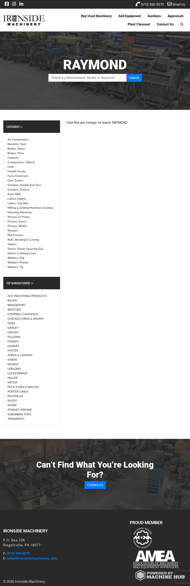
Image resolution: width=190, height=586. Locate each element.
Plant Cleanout (139, 24)
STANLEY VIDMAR (19, 409)
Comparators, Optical (21, 162)
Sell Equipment (129, 16)
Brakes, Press (15, 153)
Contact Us (165, 24)
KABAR (12, 359)
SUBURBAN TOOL (19, 414)
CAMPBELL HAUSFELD (22, 314)
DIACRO (12, 332)
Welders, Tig (15, 267)
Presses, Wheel (17, 226)
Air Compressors (17, 139)
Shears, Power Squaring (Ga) (25, 248)
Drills (10, 166)
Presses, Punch (16, 221)
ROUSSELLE (15, 396)
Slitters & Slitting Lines (21, 253)
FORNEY (13, 341)
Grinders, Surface (18, 189)
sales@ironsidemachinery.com (32, 558)
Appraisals (176, 16)
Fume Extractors (17, 176)
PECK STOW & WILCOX (23, 387)
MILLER (12, 377)
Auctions (154, 16)
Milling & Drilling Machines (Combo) (30, 207)
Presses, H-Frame (18, 217)
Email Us (176, 4)
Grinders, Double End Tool (24, 185)
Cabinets (13, 157)
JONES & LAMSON (19, 355)
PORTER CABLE (17, 391)
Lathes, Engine (16, 198)
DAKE (11, 323)
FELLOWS (14, 337)
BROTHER (14, 309)
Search (134, 78)
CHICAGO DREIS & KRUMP (25, 318)
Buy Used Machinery (96, 16)
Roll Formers (15, 235)
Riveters (12, 230)
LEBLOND (14, 368)
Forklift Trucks (16, 171)
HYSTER (12, 350)
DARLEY (12, 327)
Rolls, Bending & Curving (23, 239)
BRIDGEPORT (16, 305)
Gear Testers (15, 180)
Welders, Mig (15, 257)
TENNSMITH (15, 418)
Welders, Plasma (17, 262)
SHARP (12, 405)
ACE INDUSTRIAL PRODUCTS (27, 296)
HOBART (13, 346)
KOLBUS (13, 364)
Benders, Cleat (16, 144)
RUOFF (12, 400)
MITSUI (12, 382)
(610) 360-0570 (150, 4)
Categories (14, 126)
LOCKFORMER (17, 373)
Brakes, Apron (16, 148)
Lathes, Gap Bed (17, 203)
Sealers (12, 244)
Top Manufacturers (19, 283)
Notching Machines (19, 212)
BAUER (12, 300)
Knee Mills (14, 194)
